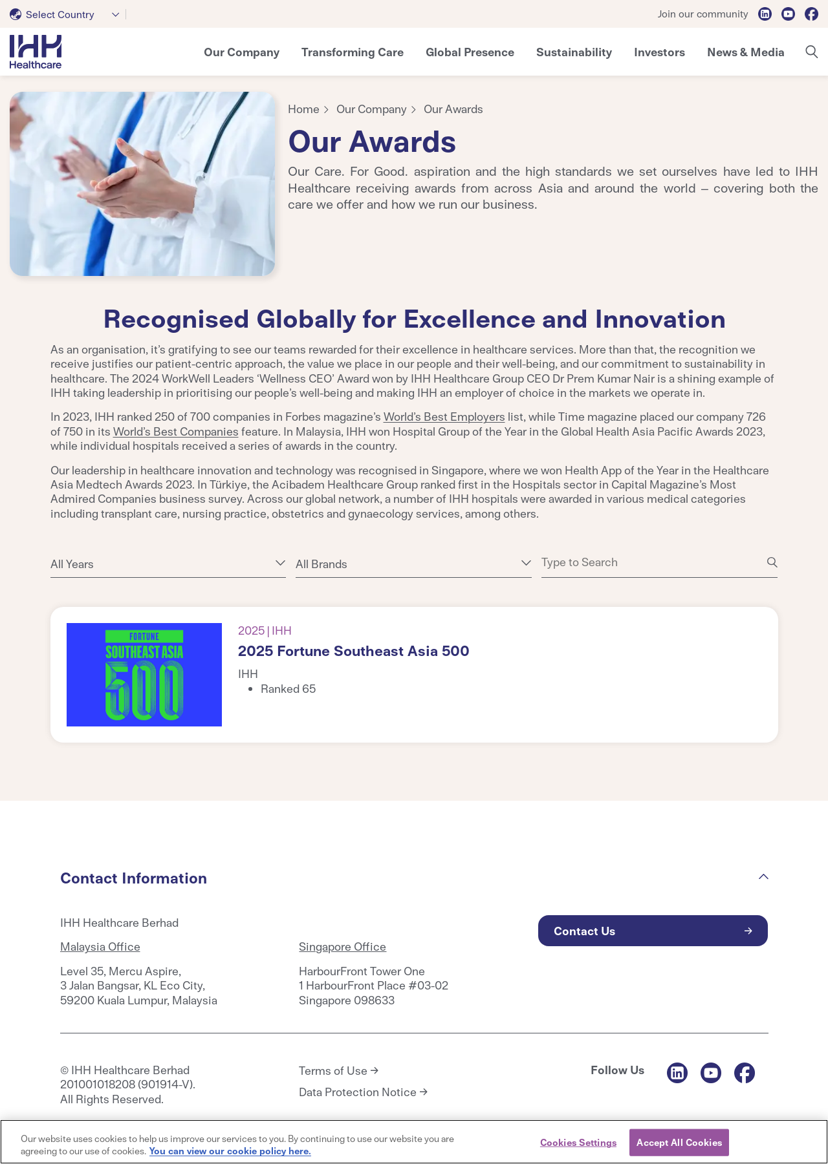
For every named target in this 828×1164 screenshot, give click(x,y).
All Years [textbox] (72, 563)
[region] (414, 1141)
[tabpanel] (142, 184)
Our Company (371, 108)
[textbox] (55, 14)
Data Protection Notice (358, 1092)
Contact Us (584, 930)
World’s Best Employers (444, 415)
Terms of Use (333, 1070)
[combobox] (68, 14)
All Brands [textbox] (321, 563)
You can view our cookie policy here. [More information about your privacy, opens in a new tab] (230, 1150)
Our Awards (453, 108)
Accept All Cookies (679, 1142)
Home (304, 108)
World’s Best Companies (176, 430)
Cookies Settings (578, 1142)
